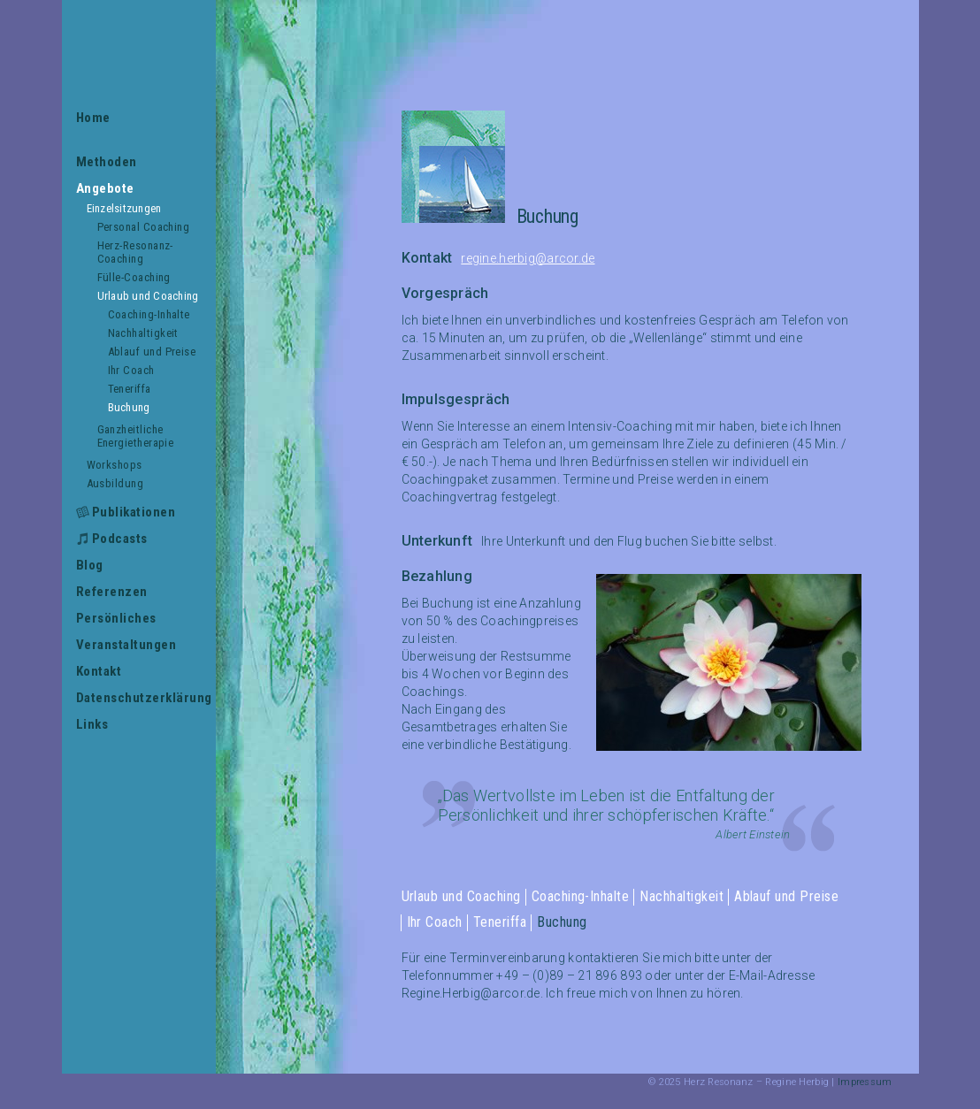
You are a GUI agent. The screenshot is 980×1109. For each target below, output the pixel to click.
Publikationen (134, 512)
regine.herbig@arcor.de (527, 258)
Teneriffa (129, 388)
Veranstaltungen (126, 645)
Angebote (105, 188)
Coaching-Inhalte (149, 314)
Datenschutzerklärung (139, 698)
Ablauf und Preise (152, 351)
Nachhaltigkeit (143, 333)
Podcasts (120, 539)
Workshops (114, 464)
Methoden (106, 162)
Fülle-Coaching (134, 277)
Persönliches (116, 618)
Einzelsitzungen (124, 208)
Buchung (129, 407)
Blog (89, 565)
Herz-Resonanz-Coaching (135, 252)
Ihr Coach (131, 370)
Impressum (865, 1082)
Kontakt (99, 671)
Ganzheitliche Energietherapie (135, 436)
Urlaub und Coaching (148, 295)
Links (92, 724)
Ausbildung (115, 483)
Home (93, 118)
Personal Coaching (143, 226)
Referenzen (112, 592)
